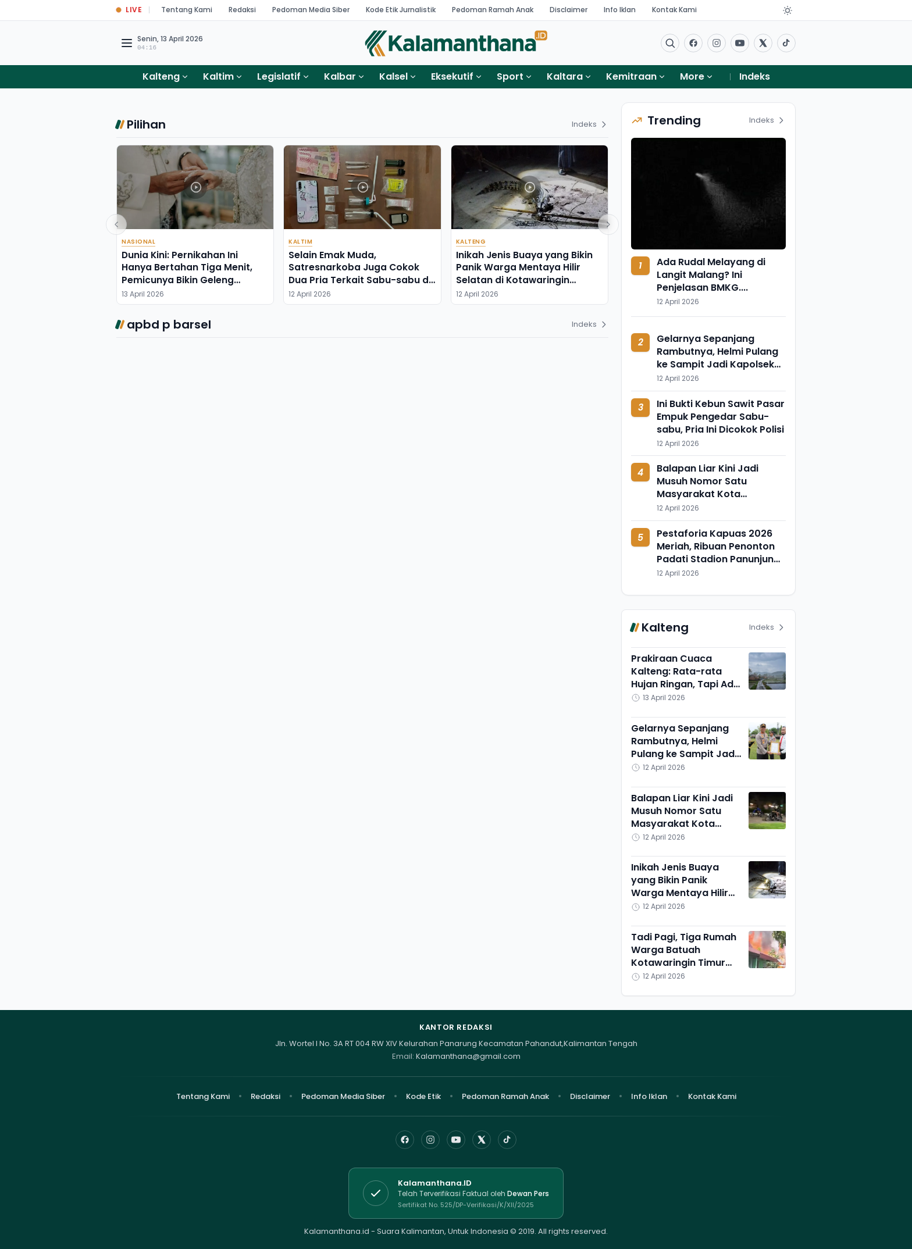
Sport (510, 76)
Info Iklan (620, 10)
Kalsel (393, 76)
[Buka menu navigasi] (126, 43)
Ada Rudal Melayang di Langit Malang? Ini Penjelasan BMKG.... (711, 274)
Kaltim (218, 76)
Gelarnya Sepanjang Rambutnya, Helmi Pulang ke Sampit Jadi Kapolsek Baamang (717, 358)
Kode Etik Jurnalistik (401, 10)
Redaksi (242, 10)
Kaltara (565, 76)
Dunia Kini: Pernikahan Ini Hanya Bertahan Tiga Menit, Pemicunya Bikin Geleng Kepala (187, 273)
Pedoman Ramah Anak (492, 10)
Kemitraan (631, 76)
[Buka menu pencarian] (670, 43)
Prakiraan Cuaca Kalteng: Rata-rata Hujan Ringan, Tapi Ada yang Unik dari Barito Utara (685, 684)
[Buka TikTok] (786, 43)
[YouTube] (456, 1139)
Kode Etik (423, 1096)
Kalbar (340, 76)
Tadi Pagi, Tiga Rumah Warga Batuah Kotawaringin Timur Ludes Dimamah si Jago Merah (683, 962)
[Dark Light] (787, 10)
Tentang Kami (186, 10)
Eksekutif (452, 76)
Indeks (754, 76)
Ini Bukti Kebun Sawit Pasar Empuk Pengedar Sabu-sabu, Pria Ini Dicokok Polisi (721, 416)
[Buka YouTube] (740, 43)
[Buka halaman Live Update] (129, 10)
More (697, 76)
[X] (481, 1139)
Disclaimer (568, 10)
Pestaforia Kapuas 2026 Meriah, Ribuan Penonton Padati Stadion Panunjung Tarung (718, 553)
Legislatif (279, 76)
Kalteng (161, 76)
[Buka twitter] (763, 43)
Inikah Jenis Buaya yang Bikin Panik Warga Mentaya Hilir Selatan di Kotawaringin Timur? (524, 273)
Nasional (138, 241)
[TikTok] (507, 1139)
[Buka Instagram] (716, 43)
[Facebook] (693, 43)
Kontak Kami (674, 10)
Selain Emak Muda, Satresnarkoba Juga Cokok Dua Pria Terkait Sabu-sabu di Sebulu (359, 273)
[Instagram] (430, 1139)
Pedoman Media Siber (311, 10)
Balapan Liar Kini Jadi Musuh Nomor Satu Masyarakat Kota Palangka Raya (707, 487)
